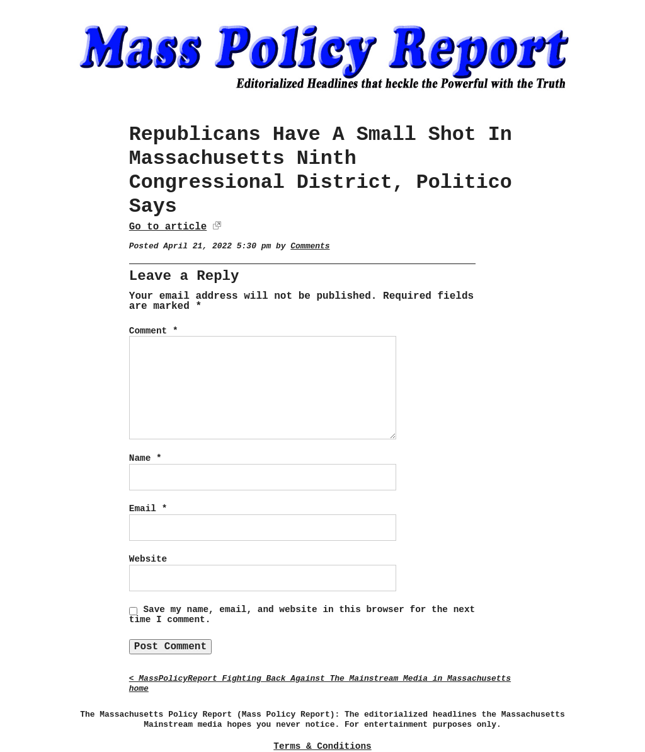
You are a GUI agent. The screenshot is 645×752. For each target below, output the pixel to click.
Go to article (168, 227)
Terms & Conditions (322, 746)
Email (148, 509)
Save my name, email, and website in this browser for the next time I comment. (302, 614)
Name (145, 458)
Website (148, 559)
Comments (309, 246)
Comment (153, 331)
